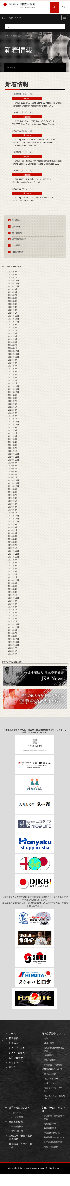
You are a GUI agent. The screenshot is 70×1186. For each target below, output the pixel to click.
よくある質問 (17, 1117)
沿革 (46, 1038)
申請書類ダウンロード (54, 1133)
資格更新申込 (50, 1124)
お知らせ (14, 226)
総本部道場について (52, 1069)
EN (63, 7)
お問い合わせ (16, 1057)
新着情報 (14, 220)
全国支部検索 (16, 1121)
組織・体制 (49, 1043)
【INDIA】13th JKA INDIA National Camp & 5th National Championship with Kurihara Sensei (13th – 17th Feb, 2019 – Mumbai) (36, 142)
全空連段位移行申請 (53, 1142)
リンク (12, 1067)
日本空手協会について (53, 1033)
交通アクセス (50, 1083)
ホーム (7, 35)
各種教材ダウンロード (54, 1137)
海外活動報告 (16, 252)
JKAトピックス (17, 1048)
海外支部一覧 (17, 1131)
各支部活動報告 (17, 239)
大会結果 (14, 245)
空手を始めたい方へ (19, 1107)
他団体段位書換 (51, 1146)
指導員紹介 (49, 1055)
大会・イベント (16, 17)
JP (54, 7)
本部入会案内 (50, 1074)
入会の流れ (16, 1112)
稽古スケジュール (52, 1079)
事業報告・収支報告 (53, 1064)
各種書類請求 (50, 1128)
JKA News (14, 1043)
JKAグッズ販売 (17, 1053)
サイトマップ (16, 1062)
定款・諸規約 (50, 1060)
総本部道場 (15, 233)
